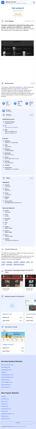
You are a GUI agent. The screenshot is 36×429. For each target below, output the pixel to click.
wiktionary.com (5, 418)
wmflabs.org (5, 399)
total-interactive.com (7, 365)
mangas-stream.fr (8, 344)
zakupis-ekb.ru (5, 379)
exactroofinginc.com (7, 377)
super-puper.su (5, 387)
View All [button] (33, 83)
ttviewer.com (5, 416)
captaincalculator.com (7, 413)
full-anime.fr (18, 88)
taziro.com (4, 401)
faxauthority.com (6, 409)
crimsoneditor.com (6, 382)
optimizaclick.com (6, 370)
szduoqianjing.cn (6, 384)
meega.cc (4, 372)
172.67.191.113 (15, 127)
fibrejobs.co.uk (7, 314)
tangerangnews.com (7, 374)
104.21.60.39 (8, 127)
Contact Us (18, 422)
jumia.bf (3, 396)
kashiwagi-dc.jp (5, 367)
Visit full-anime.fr (18, 10)
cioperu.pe (4, 411)
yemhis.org (4, 406)
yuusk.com (4, 404)
